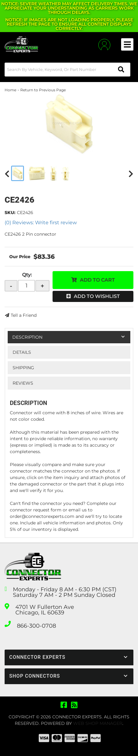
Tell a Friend (24, 315)
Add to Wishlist (97, 296)
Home (10, 90)
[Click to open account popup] (104, 44)
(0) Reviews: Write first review (41, 222)
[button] (67, 69)
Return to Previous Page (43, 90)
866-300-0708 (36, 625)
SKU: (10, 212)
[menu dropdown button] (127, 44)
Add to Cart (97, 280)
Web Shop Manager (97, 723)
